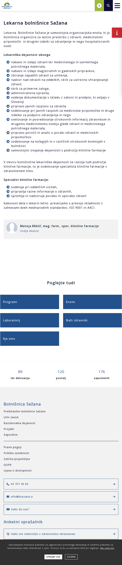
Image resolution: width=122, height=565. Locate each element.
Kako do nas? (61, 509)
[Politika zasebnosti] (61, 453)
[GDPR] (61, 465)
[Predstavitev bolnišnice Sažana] (61, 411)
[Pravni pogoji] (61, 447)
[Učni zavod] (61, 417)
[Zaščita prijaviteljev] (61, 459)
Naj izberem (107, 548)
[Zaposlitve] (61, 434)
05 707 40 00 (61, 484)
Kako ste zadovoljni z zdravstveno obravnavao (61, 534)
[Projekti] (61, 429)
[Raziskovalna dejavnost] (61, 423)
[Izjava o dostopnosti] (61, 470)
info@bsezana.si (61, 496)
